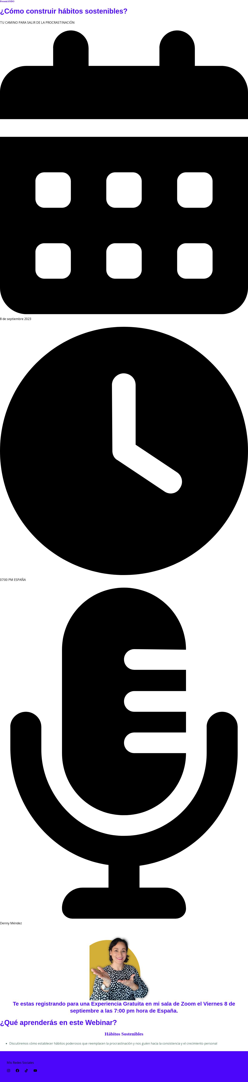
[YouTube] (35, 1070)
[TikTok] (26, 1070)
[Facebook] (17, 1070)
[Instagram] (8, 1070)
